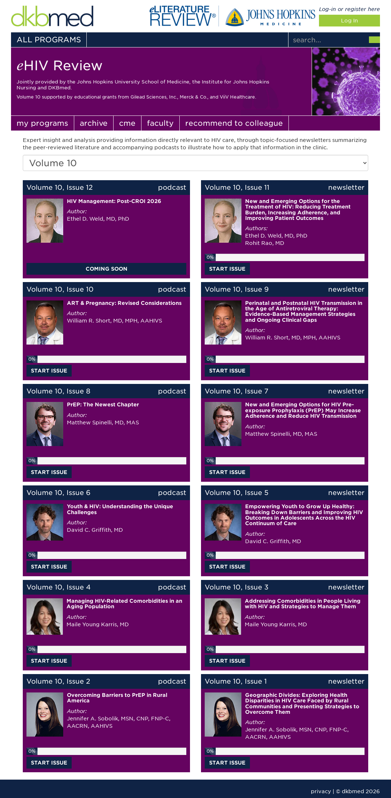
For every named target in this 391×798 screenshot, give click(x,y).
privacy (321, 791)
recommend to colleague (234, 123)
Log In (349, 21)
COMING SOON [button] (107, 269)
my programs (42, 123)
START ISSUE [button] (227, 269)
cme (127, 123)
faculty (160, 123)
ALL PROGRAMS (49, 39)
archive (94, 123)
